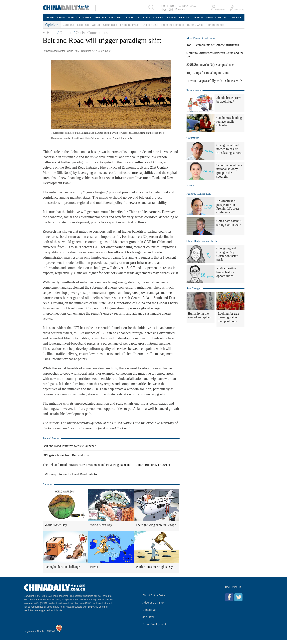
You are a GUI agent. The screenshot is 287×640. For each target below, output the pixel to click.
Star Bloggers (194, 288)
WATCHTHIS (143, 17)
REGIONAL (185, 17)
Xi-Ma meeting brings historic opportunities (226, 272)
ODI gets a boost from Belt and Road (66, 455)
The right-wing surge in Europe (156, 525)
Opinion (66, 32)
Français (180, 9)
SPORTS (158, 17)
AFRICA (183, 6)
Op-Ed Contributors (91, 32)
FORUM (199, 17)
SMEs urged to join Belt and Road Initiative (71, 474)
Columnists (110, 24)
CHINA (61, 17)
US (163, 6)
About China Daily (154, 595)
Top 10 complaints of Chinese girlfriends (213, 45)
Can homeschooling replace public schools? (229, 121)
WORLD (72, 17)
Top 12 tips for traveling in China (208, 72)
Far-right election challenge (62, 566)
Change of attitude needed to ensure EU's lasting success (229, 148)
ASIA (193, 6)
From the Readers (172, 24)
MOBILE (236, 17)
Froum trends (194, 90)
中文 (164, 9)
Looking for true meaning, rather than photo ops (228, 317)
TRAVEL (129, 17)
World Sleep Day (101, 525)
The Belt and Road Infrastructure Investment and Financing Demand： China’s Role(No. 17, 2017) (106, 464)
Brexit (94, 566)
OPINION (171, 17)
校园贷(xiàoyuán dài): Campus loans (210, 64)
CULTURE (115, 17)
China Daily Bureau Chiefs (202, 241)
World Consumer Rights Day (154, 566)
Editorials (83, 24)
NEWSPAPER (214, 17)
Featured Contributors (199, 193)
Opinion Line (150, 24)
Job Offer (148, 617)
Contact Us (149, 609)
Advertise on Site (153, 602)
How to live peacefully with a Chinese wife (214, 80)
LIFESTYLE (100, 17)
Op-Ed (96, 24)
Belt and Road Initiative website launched (69, 446)
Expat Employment (154, 624)
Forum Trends (215, 24)
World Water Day (56, 525)
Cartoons (68, 24)
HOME (50, 17)
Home (52, 32)
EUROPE (172, 6)
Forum (190, 185)
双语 (171, 9)
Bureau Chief (195, 24)
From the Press (129, 24)
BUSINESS (85, 17)
